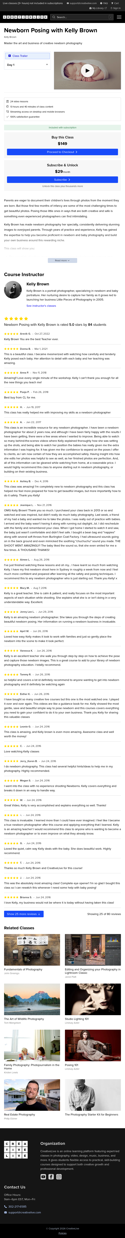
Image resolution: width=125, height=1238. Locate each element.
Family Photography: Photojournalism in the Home (31, 1067)
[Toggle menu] (119, 17)
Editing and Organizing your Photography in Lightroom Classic (93, 971)
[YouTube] (43, 1177)
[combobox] (81, 17)
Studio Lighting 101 (77, 1019)
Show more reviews (24, 914)
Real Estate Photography (19, 1114)
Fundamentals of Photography (23, 969)
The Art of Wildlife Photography (24, 1019)
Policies (63, 1233)
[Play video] (87, 70)
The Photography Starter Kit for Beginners (91, 1114)
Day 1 (10, 65)
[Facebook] (51, 1177)
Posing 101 (71, 1065)
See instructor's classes (41, 306)
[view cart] (116, 3)
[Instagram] (59, 1177)
